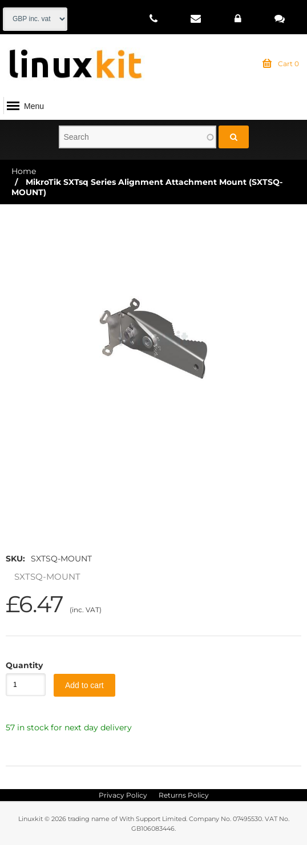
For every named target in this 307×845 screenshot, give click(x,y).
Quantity (20, 665)
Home (23, 171)
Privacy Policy (123, 795)
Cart (280, 64)
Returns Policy (184, 795)
